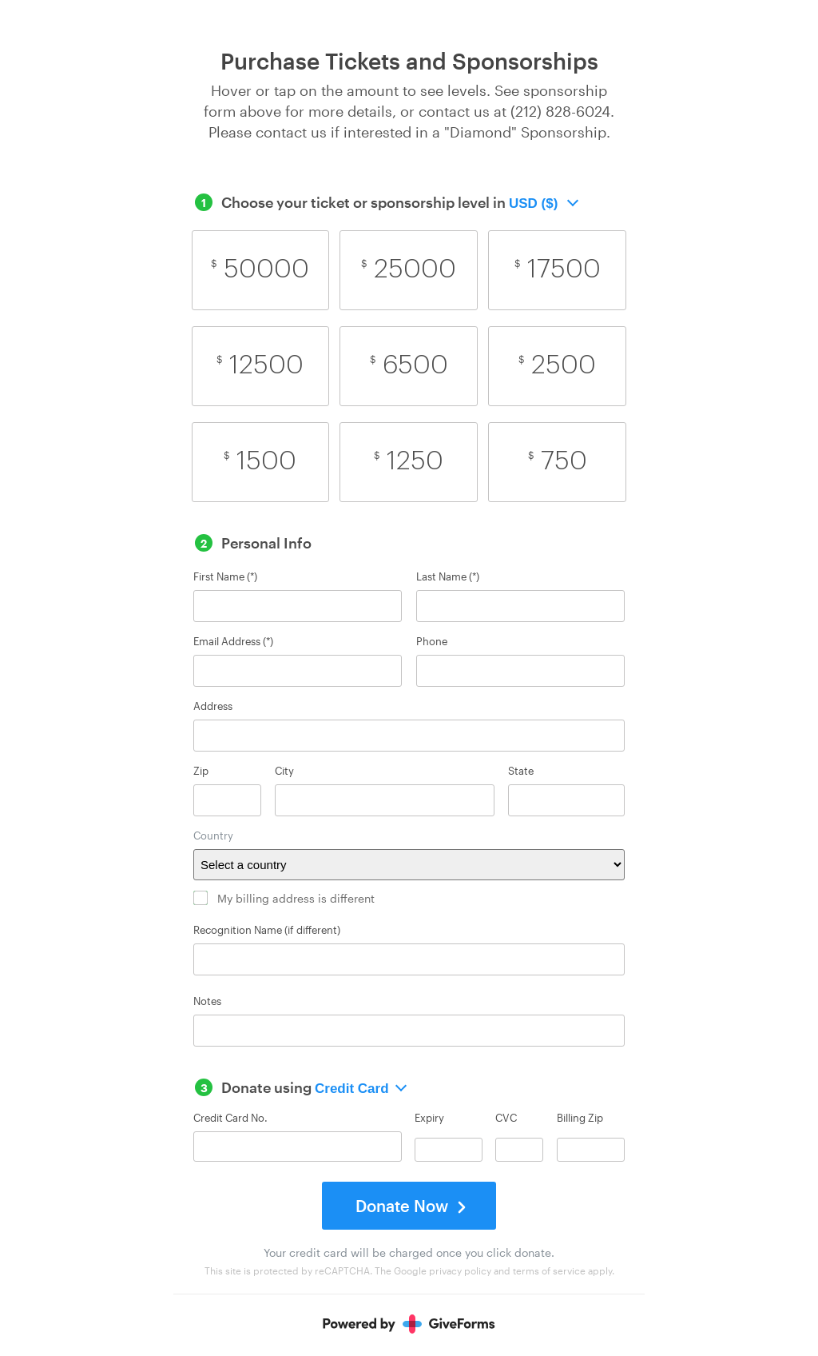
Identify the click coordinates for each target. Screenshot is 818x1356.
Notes (207, 1001)
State (521, 771)
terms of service (549, 1270)
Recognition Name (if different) (266, 930)
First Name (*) (225, 577)
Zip (200, 771)
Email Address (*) (233, 641)
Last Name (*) (447, 577)
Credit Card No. (230, 1118)
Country (213, 836)
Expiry (429, 1118)
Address (212, 706)
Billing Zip (580, 1118)
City (284, 771)
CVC (506, 1118)
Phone (431, 641)
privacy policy (460, 1270)
